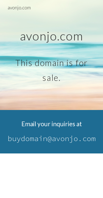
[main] (51, 55)
